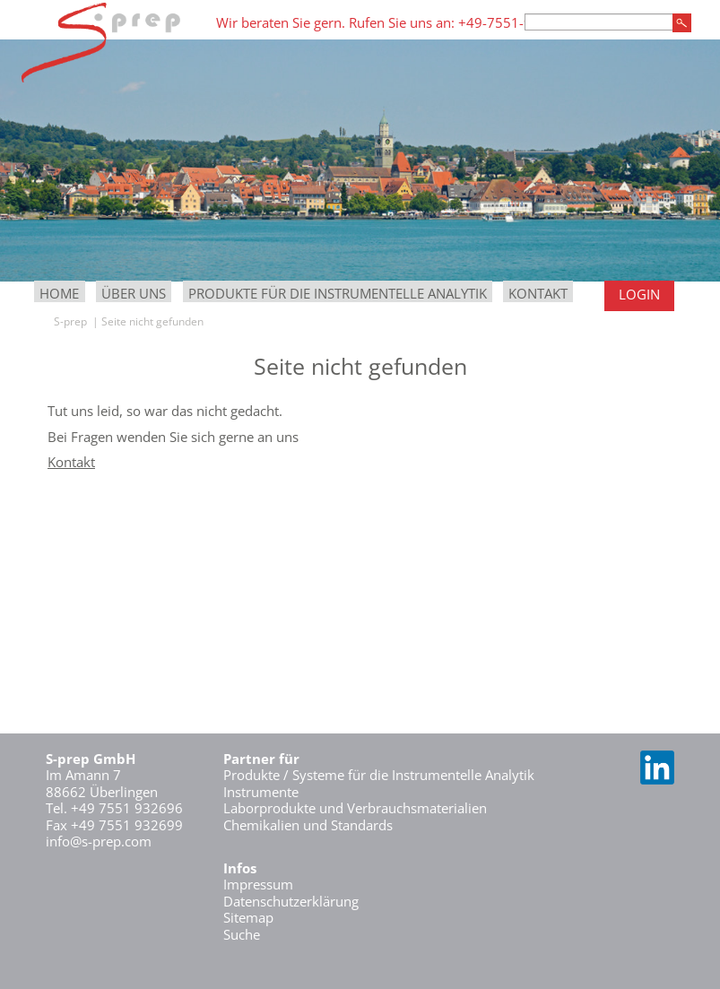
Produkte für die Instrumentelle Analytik (337, 293)
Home (59, 293)
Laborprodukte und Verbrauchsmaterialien (355, 808)
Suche (241, 934)
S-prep (70, 321)
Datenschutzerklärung (291, 901)
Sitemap (248, 917)
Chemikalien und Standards (308, 825)
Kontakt (538, 293)
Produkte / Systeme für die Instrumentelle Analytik (378, 775)
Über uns (133, 293)
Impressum (258, 884)
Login (639, 294)
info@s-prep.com (99, 841)
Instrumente (261, 792)
